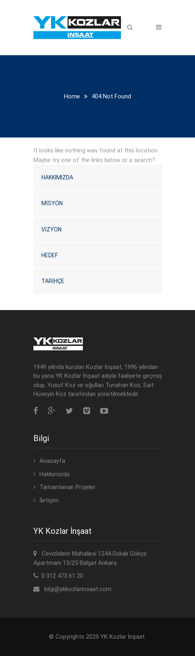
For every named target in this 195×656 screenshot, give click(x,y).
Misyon (52, 203)
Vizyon (51, 229)
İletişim (49, 500)
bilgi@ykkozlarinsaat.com (77, 589)
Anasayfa (52, 460)
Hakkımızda (57, 177)
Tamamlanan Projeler (67, 487)
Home (72, 96)
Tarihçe (52, 281)
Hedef (49, 255)
